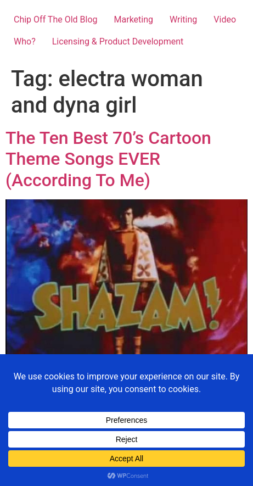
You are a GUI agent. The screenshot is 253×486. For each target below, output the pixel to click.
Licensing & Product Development (118, 41)
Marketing (133, 19)
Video (224, 19)
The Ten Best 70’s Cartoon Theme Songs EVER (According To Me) (108, 159)
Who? (25, 41)
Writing (183, 19)
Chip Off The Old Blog (56, 19)
